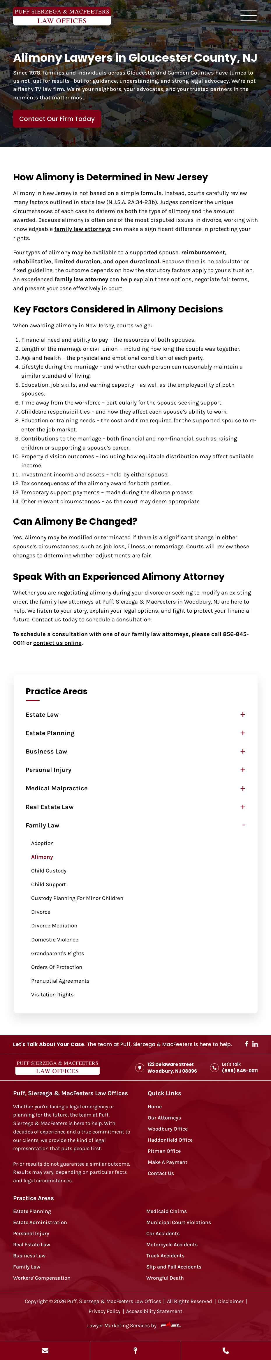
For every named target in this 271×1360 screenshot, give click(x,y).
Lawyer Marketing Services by (135, 1325)
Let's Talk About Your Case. (49, 1044)
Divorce (40, 912)
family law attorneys (82, 228)
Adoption (42, 843)
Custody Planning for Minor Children (77, 898)
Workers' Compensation (42, 1278)
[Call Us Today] (226, 1350)
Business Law (46, 751)
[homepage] (57, 1068)
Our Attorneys (164, 1118)
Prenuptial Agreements (60, 981)
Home (155, 1107)
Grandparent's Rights (57, 953)
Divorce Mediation (54, 925)
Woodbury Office (168, 1129)
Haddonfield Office (170, 1140)
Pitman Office (164, 1151)
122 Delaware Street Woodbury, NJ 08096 (166, 1067)
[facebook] (247, 1044)
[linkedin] (255, 1044)
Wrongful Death (165, 1278)
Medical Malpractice (57, 788)
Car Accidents (163, 1234)
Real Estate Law (49, 807)
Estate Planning (50, 733)
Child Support (48, 884)
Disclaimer (231, 1301)
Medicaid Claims (166, 1211)
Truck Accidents (165, 1256)
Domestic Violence (54, 939)
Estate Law (42, 714)
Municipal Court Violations (178, 1222)
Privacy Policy (104, 1311)
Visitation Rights (52, 994)
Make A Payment (167, 1162)
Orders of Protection (56, 967)
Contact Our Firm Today (57, 119)
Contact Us (161, 1173)
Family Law (42, 825)
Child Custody (48, 871)
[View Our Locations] (135, 1350)
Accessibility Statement (154, 1311)
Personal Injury (48, 770)
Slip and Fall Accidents (173, 1267)
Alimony (42, 857)
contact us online (57, 642)
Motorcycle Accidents (172, 1245)
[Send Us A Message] (45, 1350)
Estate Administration (40, 1222)
